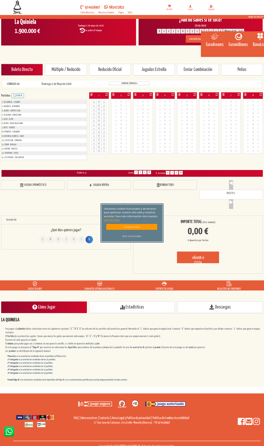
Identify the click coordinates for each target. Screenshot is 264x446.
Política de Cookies (163, 418)
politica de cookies (112, 220)
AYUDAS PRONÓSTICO (33, 185)
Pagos (121, 12)
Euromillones (238, 44)
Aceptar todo (131, 226)
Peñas (242, 69)
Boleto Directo (22, 69)
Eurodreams (215, 44)
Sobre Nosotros (87, 12)
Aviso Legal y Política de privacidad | (132, 418)
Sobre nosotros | (89, 418)
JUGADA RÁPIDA (99, 185)
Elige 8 (18, 96)
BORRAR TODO (165, 185)
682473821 (114, 7)
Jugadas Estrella (154, 69)
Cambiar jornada (129, 83)
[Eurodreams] (215, 36)
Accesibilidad (181, 418)
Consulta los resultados (200, 39)
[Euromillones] (238, 36)
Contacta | (105, 418)
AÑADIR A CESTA (198, 259)
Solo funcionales (131, 236)
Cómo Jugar (44, 307)
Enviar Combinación (198, 69)
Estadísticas (132, 307)
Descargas (220, 307)
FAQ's (130, 12)
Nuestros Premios (106, 12)
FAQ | (77, 418)
